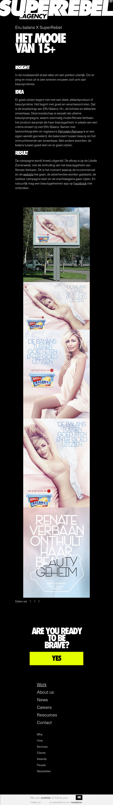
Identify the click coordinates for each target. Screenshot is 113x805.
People (41, 765)
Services (42, 746)
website (28, 174)
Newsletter (44, 771)
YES (56, 658)
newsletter (76, 802)
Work (42, 684)
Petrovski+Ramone (70, 131)
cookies (46, 797)
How (40, 740)
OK (79, 797)
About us (45, 692)
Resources (47, 714)
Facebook (80, 183)
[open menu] (108, 20)
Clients (41, 752)
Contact (44, 722)
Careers (44, 707)
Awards (42, 758)
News (42, 699)
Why (39, 734)
